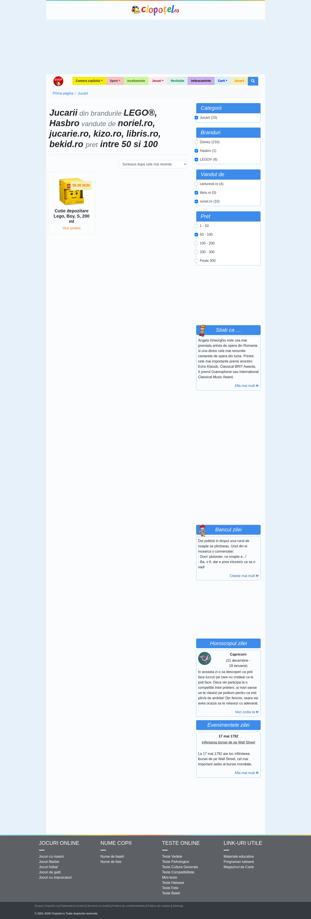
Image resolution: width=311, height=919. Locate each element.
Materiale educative (239, 856)
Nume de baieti (112, 856)
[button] (253, 81)
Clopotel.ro (156, 10)
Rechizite (177, 80)
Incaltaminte (136, 80)
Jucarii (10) (208, 117)
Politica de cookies (158, 905)
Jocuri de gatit (50, 872)
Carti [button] (221, 80)
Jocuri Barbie (49, 862)
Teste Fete (170, 888)
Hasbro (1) (208, 151)
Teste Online (181, 843)
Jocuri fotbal (48, 867)
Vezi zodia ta (247, 712)
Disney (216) (210, 142)
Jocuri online (59, 843)
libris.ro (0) (208, 192)
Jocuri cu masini (51, 856)
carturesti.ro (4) (211, 184)
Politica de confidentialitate (128, 905)
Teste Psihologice (175, 862)
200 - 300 (207, 252)
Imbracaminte (201, 80)
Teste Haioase (173, 883)
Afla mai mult (247, 386)
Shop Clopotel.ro (58, 81)
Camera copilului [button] (88, 80)
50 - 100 (206, 234)
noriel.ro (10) (210, 201)
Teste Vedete (172, 856)
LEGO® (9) (208, 159)
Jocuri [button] (156, 80)
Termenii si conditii (98, 905)
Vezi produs (72, 228)
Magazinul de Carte (239, 867)
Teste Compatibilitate (178, 872)
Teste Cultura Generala (180, 867)
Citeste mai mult (244, 576)
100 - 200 (207, 243)
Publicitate (66, 905)
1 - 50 (204, 226)
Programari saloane (239, 862)
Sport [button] (114, 80)
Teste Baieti (171, 893)
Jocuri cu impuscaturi (55, 877)
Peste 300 (208, 261)
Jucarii (239, 80)
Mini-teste (169, 877)
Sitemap (178, 905)
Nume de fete (110, 862)
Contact (80, 905)
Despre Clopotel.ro (46, 905)
